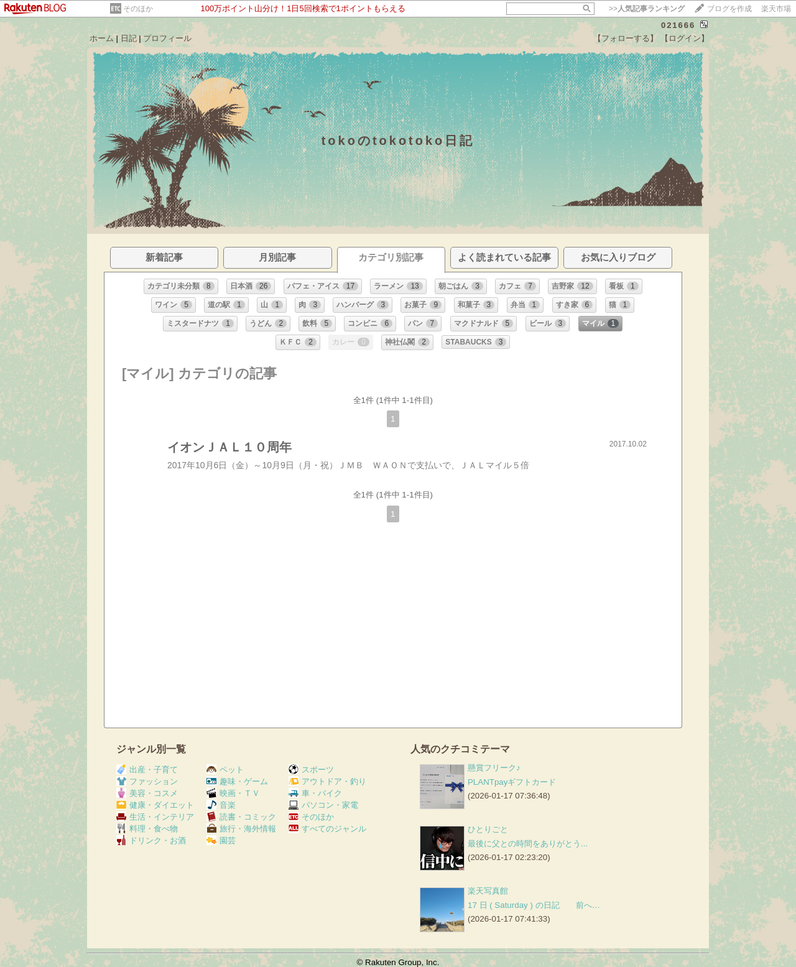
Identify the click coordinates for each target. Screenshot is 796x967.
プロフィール (167, 38)
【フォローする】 (625, 38)
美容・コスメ (147, 793)
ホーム (102, 38)
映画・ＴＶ (233, 793)
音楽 (221, 805)
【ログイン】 (684, 38)
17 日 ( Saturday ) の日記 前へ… (534, 905)
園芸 (221, 840)
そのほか (138, 8)
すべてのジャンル (327, 828)
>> (647, 8)
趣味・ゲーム (237, 781)
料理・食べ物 (147, 828)
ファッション (147, 781)
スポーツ (311, 769)
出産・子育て (147, 769)
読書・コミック (241, 816)
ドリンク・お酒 (151, 840)
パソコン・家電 (323, 805)
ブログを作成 (729, 8)
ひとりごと (488, 829)
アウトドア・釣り (327, 781)
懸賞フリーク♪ (494, 767)
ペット (225, 769)
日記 (129, 38)
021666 (678, 25)
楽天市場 (776, 8)
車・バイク (315, 793)
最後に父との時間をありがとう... (528, 843)
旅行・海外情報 (241, 828)
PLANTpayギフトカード (512, 782)
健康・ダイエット (155, 805)
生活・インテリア (155, 816)
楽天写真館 (488, 890)
